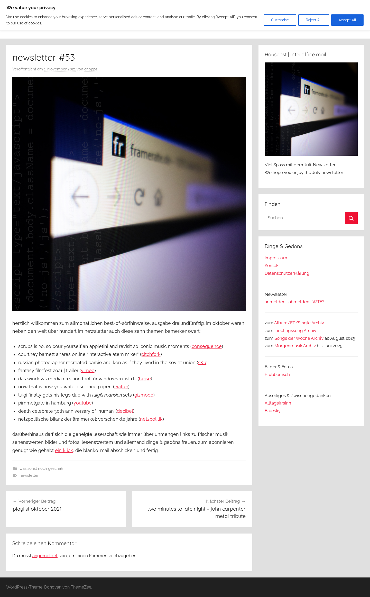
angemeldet (45, 555)
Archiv (310, 330)
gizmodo (143, 395)
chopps (90, 69)
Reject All (314, 20)
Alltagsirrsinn (278, 403)
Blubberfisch (277, 374)
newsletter (29, 475)
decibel (125, 411)
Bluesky (273, 410)
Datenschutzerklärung (287, 273)
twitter (121, 386)
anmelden (275, 301)
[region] (185, 15)
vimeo (88, 370)
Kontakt (272, 265)
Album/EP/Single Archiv (299, 322)
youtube (82, 403)
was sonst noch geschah (41, 468)
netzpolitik (151, 419)
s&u (202, 362)
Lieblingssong (288, 330)
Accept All (347, 20)
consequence (207, 346)
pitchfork (151, 354)
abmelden (299, 301)
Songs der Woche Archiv (298, 338)
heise (145, 378)
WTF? (318, 301)
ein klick (64, 450)
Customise (280, 20)
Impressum (276, 257)
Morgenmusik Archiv (295, 345)
